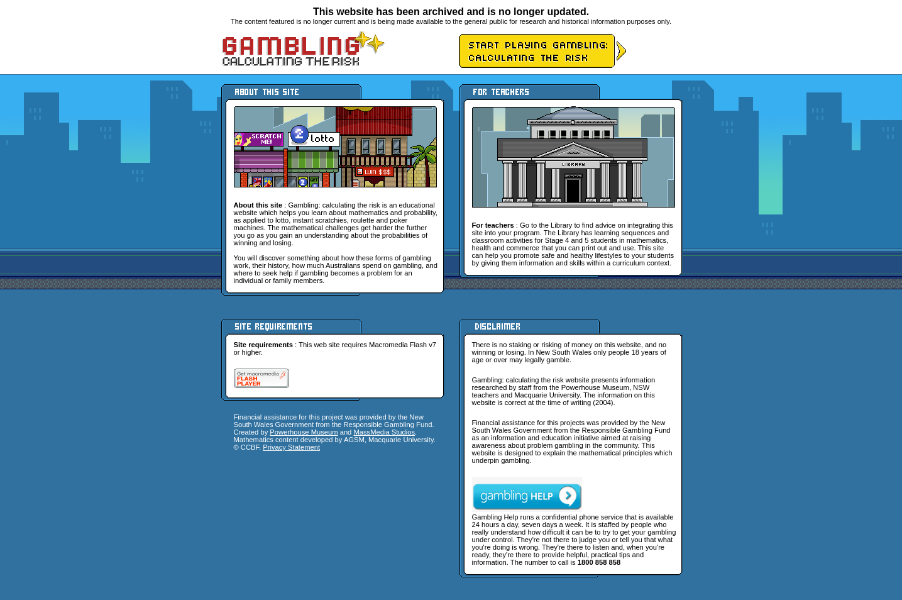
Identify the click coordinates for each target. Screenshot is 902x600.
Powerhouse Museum (304, 432)
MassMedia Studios (384, 432)
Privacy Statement (291, 447)
